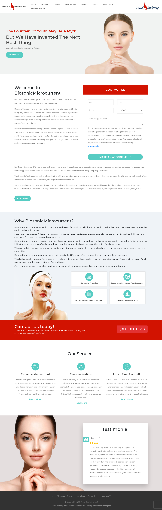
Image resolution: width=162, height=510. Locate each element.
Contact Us (108, 5)
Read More (22, 198)
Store (57, 5)
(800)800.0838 (132, 329)
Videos (85, 5)
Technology (70, 5)
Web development (60, 506)
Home (33, 5)
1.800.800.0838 (38, 8)
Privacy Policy (93, 496)
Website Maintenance (80, 506)
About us (45, 5)
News (95, 5)
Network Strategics (102, 506)
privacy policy (94, 146)
